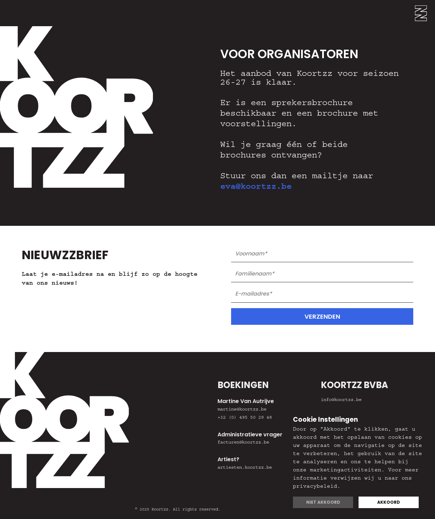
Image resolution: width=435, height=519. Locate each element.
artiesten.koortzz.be (245, 468)
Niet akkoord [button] (323, 502)
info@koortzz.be (341, 400)
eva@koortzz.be (256, 187)
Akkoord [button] (388, 502)
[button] (425, 13)
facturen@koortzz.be (243, 442)
